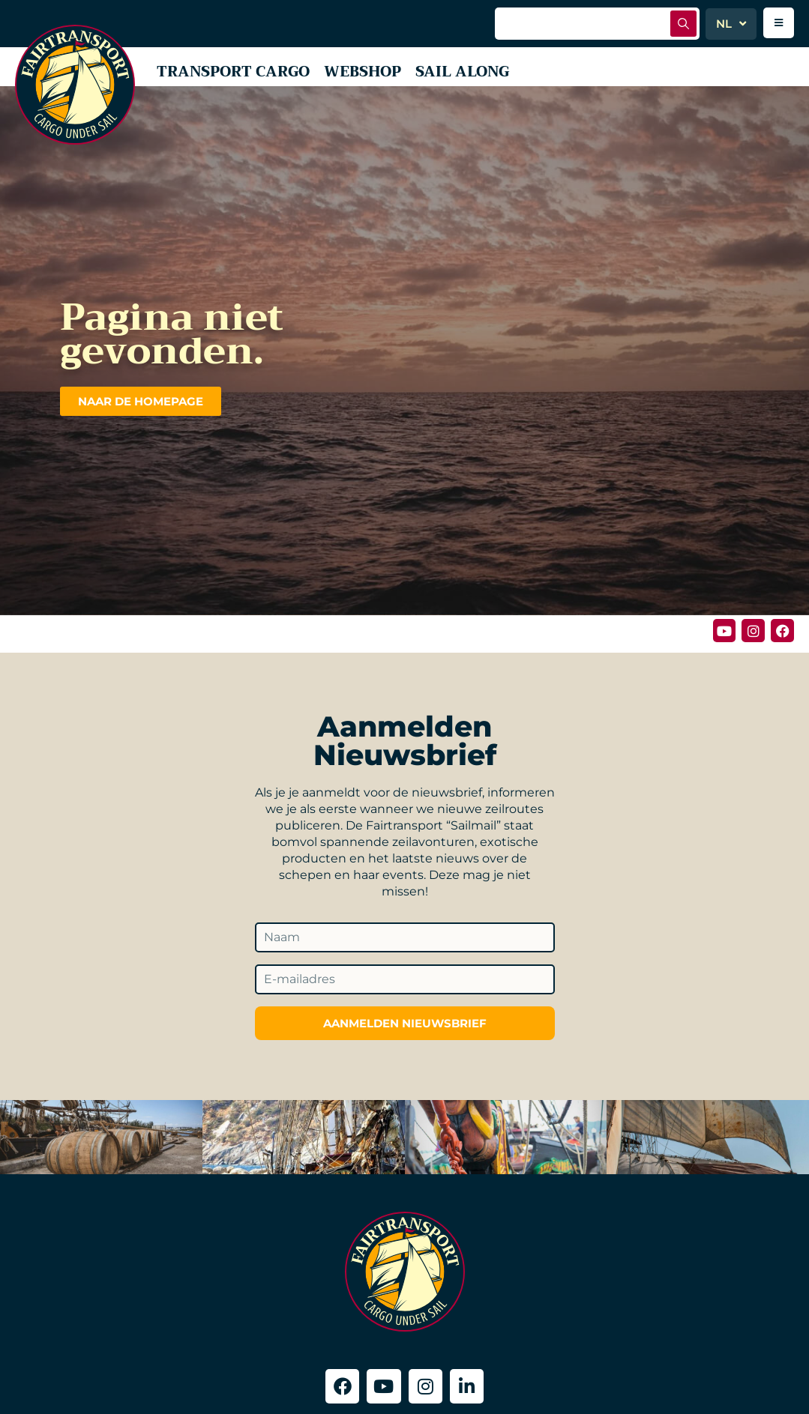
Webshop (371, 72)
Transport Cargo (236, 72)
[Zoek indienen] (683, 23)
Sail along (474, 72)
